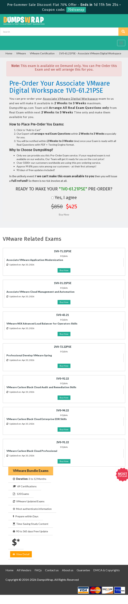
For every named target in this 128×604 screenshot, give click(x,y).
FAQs (38, 570)
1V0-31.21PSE (62, 283)
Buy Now (64, 270)
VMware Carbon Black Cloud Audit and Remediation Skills (41, 387)
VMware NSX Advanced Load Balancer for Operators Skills (41, 323)
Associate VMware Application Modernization (34, 259)
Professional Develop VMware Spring (29, 355)
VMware (21, 53)
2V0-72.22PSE (62, 346)
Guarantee (83, 570)
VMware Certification (42, 53)
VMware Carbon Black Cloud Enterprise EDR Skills (36, 419)
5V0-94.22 (62, 410)
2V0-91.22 (62, 442)
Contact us (52, 570)
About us (67, 570)
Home (9, 53)
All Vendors (24, 570)
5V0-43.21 (62, 314)
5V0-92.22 (62, 378)
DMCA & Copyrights (106, 570)
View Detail (21, 554)
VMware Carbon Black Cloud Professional (31, 450)
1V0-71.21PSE (62, 251)
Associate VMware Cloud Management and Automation (40, 291)
